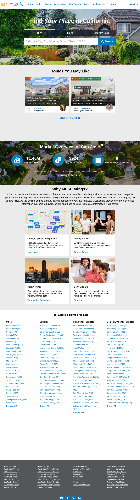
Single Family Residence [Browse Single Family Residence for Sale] (83, 469)
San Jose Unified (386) (116, 393)
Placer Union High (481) (83, 374)
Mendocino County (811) (50, 351)
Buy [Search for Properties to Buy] (39, 32)
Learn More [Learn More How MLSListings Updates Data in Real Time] (32, 252)
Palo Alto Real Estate (115, 487)
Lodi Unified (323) (114, 354)
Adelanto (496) (12, 325)
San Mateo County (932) (50, 390)
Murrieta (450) (12, 361)
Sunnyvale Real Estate (116, 474)
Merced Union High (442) (83, 361)
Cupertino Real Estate (115, 479)
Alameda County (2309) (50, 325)
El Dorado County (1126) (50, 338)
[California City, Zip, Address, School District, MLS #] (61, 41)
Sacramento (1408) (14, 377)
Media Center (99, 4)
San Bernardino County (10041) (53, 374)
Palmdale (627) (12, 370)
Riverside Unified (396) (83, 380)
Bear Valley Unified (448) (83, 325)
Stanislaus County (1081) (50, 403)
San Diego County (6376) (50, 377)
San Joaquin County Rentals (49, 479)
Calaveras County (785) (50, 332)
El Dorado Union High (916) (85, 338)
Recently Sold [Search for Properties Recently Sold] (101, 32)
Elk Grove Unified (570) (116, 341)
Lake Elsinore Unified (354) (118, 351)
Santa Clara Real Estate (116, 472)
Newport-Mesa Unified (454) (85, 367)
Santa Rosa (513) (13, 390)
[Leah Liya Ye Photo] (109, 106)
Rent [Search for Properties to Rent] (70, 32)
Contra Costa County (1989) (51, 335)
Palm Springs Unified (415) (84, 370)
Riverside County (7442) (50, 367)
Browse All (11, 406)
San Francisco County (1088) (52, 380)
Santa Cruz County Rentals (48, 472)
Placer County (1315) (49, 364)
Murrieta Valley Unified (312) (119, 367)
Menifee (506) (12, 358)
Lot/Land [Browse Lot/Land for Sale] (76, 479)
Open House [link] (60, 4)
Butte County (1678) (48, 329)
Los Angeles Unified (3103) (84, 358)
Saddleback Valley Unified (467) (86, 383)
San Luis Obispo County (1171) (53, 387)
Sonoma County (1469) (49, 399)
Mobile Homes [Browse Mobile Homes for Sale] (78, 482)
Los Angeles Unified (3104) (118, 361)
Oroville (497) (12, 367)
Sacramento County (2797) (51, 370)
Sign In (132, 4)
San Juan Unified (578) (116, 396)
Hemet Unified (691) (81, 345)
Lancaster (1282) (13, 348)
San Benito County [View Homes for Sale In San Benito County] (11, 482)
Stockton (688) (12, 393)
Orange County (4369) (49, 361)
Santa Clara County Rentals (48, 469)
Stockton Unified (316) (116, 399)
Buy (29, 4)
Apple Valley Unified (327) (117, 325)
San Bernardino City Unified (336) (121, 387)
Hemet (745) (11, 335)
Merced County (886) (48, 354)
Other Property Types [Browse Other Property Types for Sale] (81, 485)
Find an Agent (81, 252)
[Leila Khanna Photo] (63, 106)
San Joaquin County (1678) (51, 383)
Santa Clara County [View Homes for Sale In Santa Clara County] (11, 469)
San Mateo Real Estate (116, 482)
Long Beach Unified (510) (84, 354)
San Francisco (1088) (15, 383)
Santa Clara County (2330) (51, 393)
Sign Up (78, 300)
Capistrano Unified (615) (83, 329)
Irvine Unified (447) (81, 348)
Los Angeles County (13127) (52, 348)
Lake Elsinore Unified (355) (84, 351)
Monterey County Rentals (47, 474)
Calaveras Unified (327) (117, 332)
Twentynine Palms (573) (16, 399)
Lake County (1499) (48, 345)
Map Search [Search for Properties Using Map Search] (75, 4)
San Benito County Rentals (48, 482)
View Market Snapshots (38, 300)
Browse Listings (10, 487)
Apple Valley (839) (14, 329)
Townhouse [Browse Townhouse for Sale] (77, 472)
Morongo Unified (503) (82, 364)
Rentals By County (45, 487)
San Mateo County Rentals (48, 477)
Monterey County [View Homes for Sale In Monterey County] (10, 474)
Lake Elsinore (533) (14, 345)
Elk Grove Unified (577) (83, 341)
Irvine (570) (11, 341)
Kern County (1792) (48, 341)
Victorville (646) (12, 403)
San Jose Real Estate (115, 469)
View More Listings (70, 118)
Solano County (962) (48, 396)
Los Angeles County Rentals (49, 485)
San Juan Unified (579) (83, 399)
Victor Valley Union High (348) (86, 403)
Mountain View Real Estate (117, 485)
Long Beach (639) (13, 351)
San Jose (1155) (13, 387)
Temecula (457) (12, 396)
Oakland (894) (12, 364)
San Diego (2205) (13, 380)
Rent (47, 4)
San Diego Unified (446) (83, 393)
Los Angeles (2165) (14, 354)
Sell (38, 4)
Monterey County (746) (49, 358)
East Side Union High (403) (84, 335)
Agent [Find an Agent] (87, 4)
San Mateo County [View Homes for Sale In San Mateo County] (11, 477)
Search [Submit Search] (107, 41)
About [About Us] (114, 4)
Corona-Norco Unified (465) (85, 332)
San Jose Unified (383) (83, 396)
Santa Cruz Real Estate (116, 477)
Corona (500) (11, 332)
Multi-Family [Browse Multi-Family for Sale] (78, 477)
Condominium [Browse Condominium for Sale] (78, 474)
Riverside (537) (12, 374)
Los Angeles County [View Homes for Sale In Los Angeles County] (11, 485)
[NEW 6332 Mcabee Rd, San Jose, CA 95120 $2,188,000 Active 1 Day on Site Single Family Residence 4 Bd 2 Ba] (47, 91)
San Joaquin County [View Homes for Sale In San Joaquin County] (11, 479)
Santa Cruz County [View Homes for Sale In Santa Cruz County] (11, 472)
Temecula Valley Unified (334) (119, 403)
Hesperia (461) (12, 338)
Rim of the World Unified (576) (86, 377)
